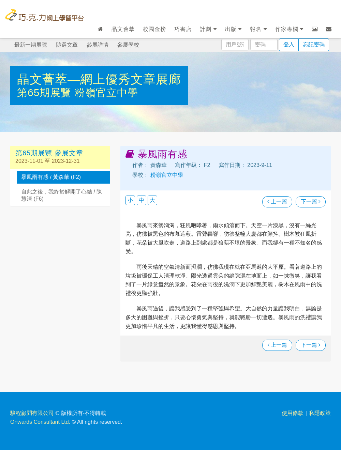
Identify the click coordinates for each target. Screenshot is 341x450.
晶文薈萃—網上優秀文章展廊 (99, 79)
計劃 (208, 29)
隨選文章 (67, 45)
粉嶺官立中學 (106, 92)
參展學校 (128, 45)
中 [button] (141, 200)
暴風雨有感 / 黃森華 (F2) (51, 177)
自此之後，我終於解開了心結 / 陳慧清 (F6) (61, 195)
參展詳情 (97, 45)
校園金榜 (154, 29)
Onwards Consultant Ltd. (40, 422)
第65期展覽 (46, 92)
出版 (233, 29)
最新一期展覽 (30, 45)
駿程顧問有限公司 (32, 413)
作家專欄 (289, 29)
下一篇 (311, 201)
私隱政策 (320, 413)
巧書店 (183, 29)
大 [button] (152, 200)
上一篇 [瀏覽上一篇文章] (277, 201)
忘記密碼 (314, 44)
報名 (258, 29)
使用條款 (292, 413)
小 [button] (130, 200)
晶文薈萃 (123, 29)
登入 (288, 44)
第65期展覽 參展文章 (49, 153)
